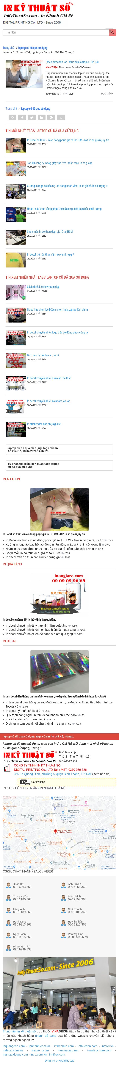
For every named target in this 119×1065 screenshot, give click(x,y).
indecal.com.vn (13, 1050)
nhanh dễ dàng (45, 1035)
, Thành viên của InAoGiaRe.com (68, 67)
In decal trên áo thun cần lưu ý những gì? (50, 254)
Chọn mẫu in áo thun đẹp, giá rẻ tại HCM (50, 231)
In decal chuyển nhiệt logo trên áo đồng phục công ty (57, 332)
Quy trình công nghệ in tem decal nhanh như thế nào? (42, 715)
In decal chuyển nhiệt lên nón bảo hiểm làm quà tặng (41, 629)
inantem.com (40, 1050)
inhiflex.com (57, 1054)
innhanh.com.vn (39, 1046)
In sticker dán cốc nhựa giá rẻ (44, 424)
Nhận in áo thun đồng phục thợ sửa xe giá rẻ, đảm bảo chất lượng (64, 209)
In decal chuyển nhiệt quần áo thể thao (49, 378)
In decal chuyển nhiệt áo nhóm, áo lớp (48, 401)
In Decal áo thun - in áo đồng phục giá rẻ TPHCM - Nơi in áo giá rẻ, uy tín (68, 140)
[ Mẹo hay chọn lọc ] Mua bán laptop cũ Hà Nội (72, 62)
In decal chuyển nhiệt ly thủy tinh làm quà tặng (29, 619)
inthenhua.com (64, 1046)
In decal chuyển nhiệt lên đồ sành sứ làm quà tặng (40, 634)
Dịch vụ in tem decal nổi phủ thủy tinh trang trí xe (39, 723)
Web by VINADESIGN (59, 1060)
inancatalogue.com (15, 1054)
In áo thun (11, 478)
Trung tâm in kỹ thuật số (19, 1031)
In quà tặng (12, 564)
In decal (9, 640)
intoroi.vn (107, 1046)
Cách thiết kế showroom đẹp (43, 286)
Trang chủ (8, 47)
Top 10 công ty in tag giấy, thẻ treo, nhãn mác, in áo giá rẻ (59, 163)
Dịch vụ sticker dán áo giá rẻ (43, 355)
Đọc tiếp (107, 94)
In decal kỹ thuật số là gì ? (23, 710)
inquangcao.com (14, 1046)
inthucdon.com (87, 1046)
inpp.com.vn (39, 1054)
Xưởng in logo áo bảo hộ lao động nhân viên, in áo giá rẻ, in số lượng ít (67, 186)
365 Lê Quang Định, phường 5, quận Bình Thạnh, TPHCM (52, 774)
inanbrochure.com (99, 1050)
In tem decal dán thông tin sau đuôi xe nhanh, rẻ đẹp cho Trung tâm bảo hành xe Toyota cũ (54, 696)
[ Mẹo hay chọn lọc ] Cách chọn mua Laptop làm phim (57, 309)
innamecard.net (68, 1050)
